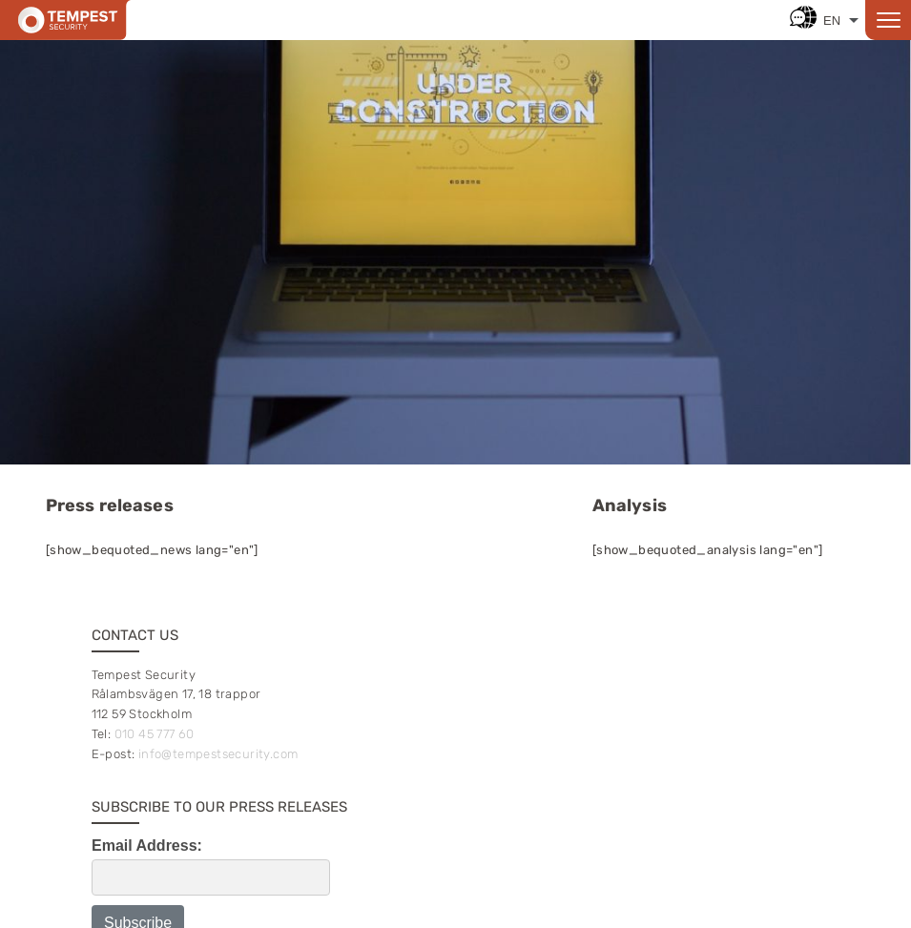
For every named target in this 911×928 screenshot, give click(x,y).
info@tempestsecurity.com (218, 754)
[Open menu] (888, 20)
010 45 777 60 (154, 734)
